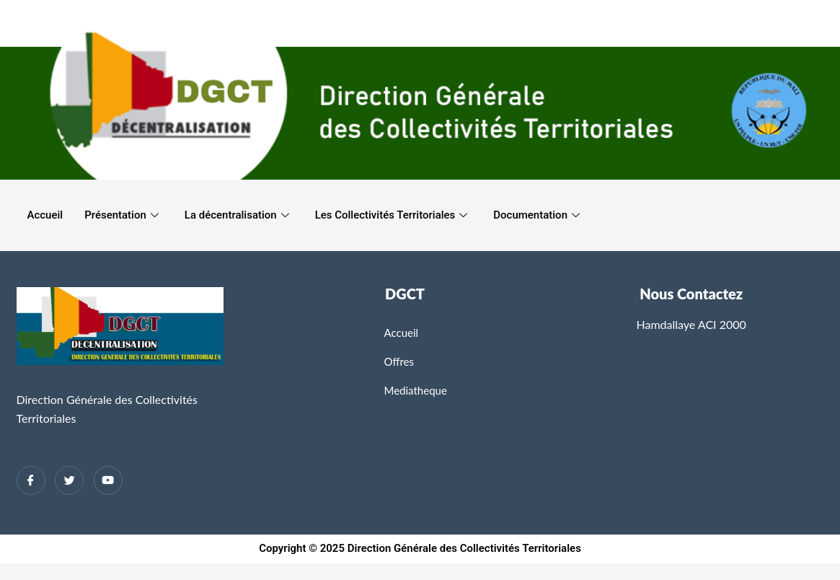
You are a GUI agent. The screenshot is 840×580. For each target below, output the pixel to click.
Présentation (121, 214)
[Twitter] (69, 480)
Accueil (45, 214)
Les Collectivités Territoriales (391, 214)
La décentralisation (237, 214)
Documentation (536, 214)
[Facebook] (31, 480)
